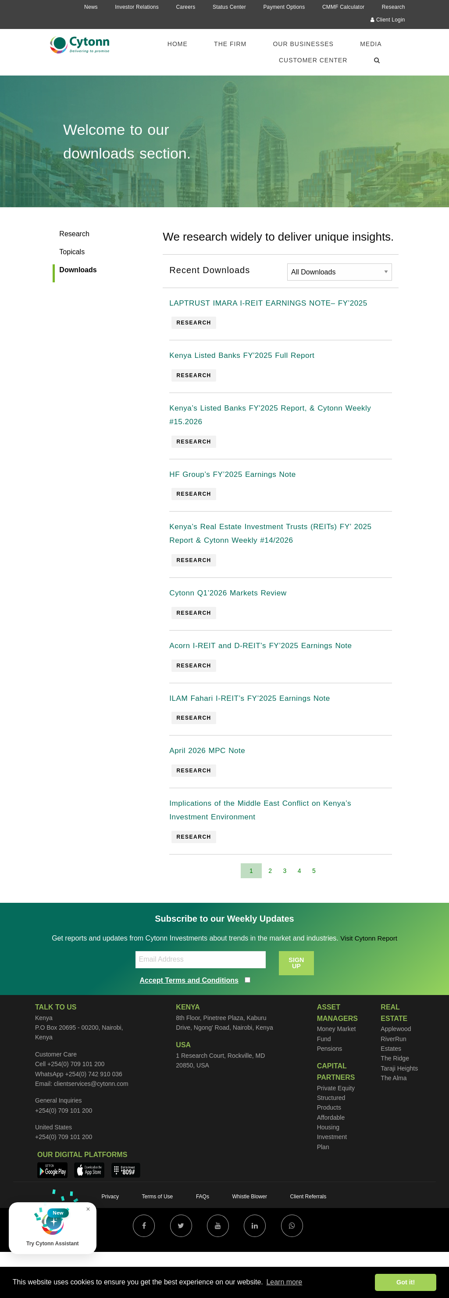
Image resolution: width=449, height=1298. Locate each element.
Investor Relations (137, 7)
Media (370, 43)
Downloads (77, 270)
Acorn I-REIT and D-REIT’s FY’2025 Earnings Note (275, 681)
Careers (185, 7)
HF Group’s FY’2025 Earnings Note (242, 501)
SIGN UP (296, 1008)
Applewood (396, 1074)
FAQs (202, 1243)
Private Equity (336, 1133)
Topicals (72, 252)
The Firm (230, 43)
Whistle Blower (249, 1243)
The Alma (393, 1123)
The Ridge (395, 1103)
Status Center (229, 7)
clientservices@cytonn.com (91, 1129)
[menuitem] (182, 44)
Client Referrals (308, 1243)
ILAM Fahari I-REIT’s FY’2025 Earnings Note (262, 736)
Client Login (388, 20)
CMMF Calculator (343, 7)
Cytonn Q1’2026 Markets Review (237, 626)
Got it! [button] (405, 1282)
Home (177, 43)
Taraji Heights (399, 1114)
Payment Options (284, 7)
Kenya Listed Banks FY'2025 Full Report (253, 375)
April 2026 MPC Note (213, 791)
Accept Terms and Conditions (189, 1026)
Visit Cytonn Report (369, 984)
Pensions (329, 1094)
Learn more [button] (284, 1282)
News (91, 7)
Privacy (110, 1243)
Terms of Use (157, 1243)
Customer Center (313, 60)
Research (393, 7)
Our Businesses (303, 43)
